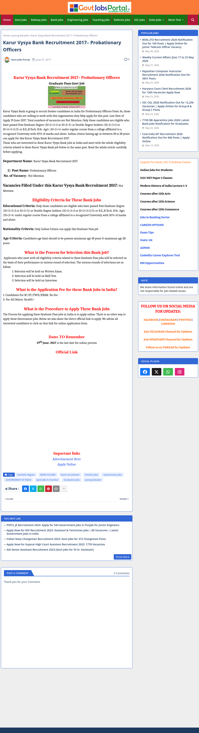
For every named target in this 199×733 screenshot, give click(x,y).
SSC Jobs (139, 20)
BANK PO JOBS (47, 474)
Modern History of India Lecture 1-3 (163, 185)
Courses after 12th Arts (155, 193)
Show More (122, 557)
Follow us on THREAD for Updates (168, 347)
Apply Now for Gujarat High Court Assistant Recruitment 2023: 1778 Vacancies (56, 544)
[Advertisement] (99, 698)
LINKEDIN (168, 323)
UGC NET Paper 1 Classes (156, 178)
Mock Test (174, 20)
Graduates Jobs (72, 479)
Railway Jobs (39, 20)
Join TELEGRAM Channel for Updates (168, 331)
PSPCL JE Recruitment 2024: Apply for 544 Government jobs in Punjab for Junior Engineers (63, 525)
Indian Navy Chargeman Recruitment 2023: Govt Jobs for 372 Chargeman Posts (56, 539)
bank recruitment (70, 474)
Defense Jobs (122, 20)
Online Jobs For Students (156, 170)
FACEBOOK (151, 320)
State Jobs (155, 20)
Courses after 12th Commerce (159, 209)
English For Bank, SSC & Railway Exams (165, 162)
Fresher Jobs (91, 474)
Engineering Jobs (77, 20)
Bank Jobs (57, 20)
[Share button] (64, 489)
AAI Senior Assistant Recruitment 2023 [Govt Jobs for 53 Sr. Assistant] (50, 549)
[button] (193, 20)
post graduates (20, 35)
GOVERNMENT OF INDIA (18, 479)
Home (7, 20)
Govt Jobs (21, 20)
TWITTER (185, 320)
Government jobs (112, 474)
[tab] (7, 20)
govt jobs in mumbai (47, 479)
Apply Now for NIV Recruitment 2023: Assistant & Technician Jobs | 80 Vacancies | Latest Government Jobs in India (62, 532)
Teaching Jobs (101, 20)
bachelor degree (26, 474)
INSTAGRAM (168, 320)
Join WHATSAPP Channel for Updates (168, 339)
